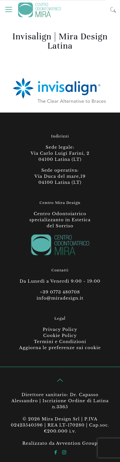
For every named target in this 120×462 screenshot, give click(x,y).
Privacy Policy (60, 329)
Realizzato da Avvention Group (60, 443)
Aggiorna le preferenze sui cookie (60, 347)
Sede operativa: (60, 170)
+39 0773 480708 (60, 292)
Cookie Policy (60, 335)
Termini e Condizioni (60, 341)
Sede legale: (60, 147)
